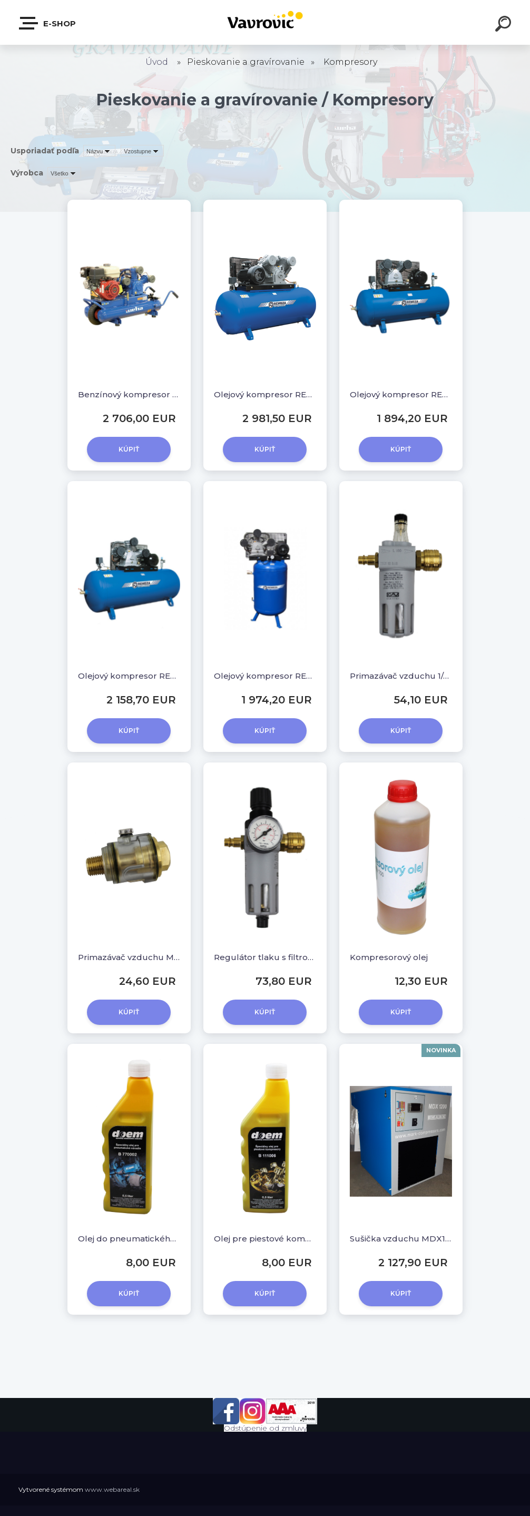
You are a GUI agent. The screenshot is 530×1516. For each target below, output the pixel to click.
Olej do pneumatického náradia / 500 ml (129, 1239)
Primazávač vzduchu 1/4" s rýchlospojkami (401, 676)
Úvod (156, 62)
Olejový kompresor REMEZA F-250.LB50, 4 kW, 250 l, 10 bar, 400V (401, 394)
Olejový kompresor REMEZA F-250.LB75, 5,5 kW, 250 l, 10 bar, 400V (129, 676)
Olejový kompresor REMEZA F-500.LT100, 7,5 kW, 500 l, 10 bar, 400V (265, 394)
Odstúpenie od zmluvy (265, 1428)
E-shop (48, 23)
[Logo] (265, 22)
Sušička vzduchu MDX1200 (401, 1239)
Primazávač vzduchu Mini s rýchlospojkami (129, 957)
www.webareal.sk (112, 1489)
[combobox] (99, 151)
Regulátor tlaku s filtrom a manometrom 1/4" (265, 957)
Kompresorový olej (389, 957)
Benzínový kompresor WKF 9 (129, 394)
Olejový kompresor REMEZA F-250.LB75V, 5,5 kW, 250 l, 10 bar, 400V (265, 676)
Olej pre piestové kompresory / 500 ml (265, 1239)
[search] (504, 25)
